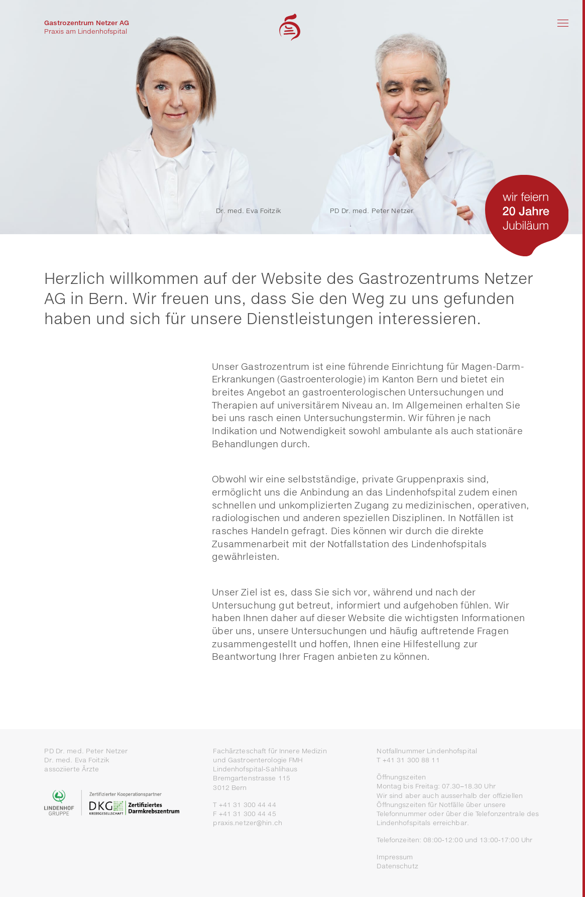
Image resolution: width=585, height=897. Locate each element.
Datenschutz (397, 866)
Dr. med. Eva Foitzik (248, 211)
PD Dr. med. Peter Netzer (371, 211)
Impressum (395, 857)
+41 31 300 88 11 (411, 760)
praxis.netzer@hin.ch (247, 823)
